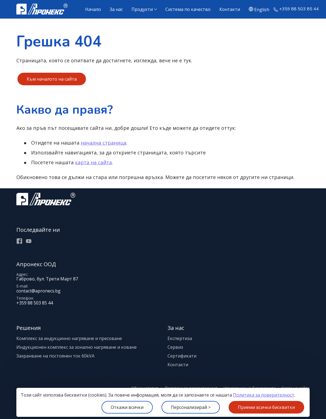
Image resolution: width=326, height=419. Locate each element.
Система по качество (188, 9)
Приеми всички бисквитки (266, 407)
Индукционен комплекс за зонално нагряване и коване (76, 347)
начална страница (103, 142)
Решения (28, 328)
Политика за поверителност (263, 395)
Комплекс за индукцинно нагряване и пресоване (69, 338)
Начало (93, 9)
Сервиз (175, 347)
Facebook (19, 241)
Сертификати (182, 356)
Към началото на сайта (52, 79)
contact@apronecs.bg (38, 291)
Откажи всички (127, 407)
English (261, 9)
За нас (116, 9)
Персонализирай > (191, 407)
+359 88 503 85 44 (299, 9)
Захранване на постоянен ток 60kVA (55, 356)
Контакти (229, 9)
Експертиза (180, 338)
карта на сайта (93, 162)
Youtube (29, 241)
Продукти (142, 9)
